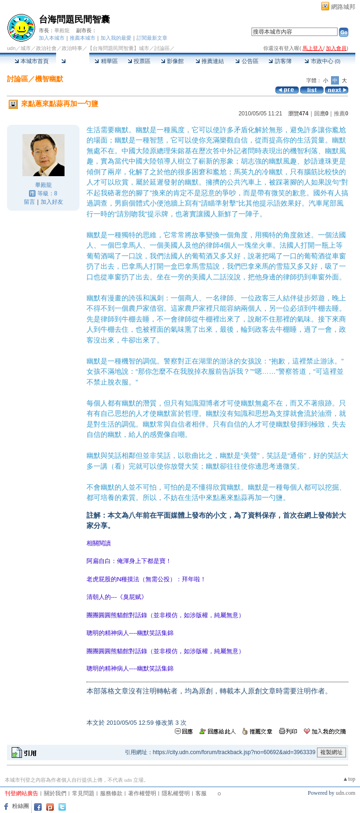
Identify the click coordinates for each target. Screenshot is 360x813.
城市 (26, 48)
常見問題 (83, 793)
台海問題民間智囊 (74, 19)
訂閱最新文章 (152, 38)
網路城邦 (343, 6)
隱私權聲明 (176, 793)
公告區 (246, 61)
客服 (201, 793)
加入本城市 (52, 38)
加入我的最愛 (116, 38)
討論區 (72, 61)
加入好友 (52, 202)
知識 (192, 403)
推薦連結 (209, 61)
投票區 (139, 61)
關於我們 (55, 793)
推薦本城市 (82, 38)
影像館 (172, 61)
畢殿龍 (62, 30)
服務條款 (111, 793)
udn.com (345, 793)
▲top (349, 779)
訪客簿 (279, 61)
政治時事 (72, 48)
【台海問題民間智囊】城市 (118, 48)
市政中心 (322, 61)
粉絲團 (20, 806)
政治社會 (46, 48)
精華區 (105, 61)
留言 (29, 202)
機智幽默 (49, 79)
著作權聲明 (142, 793)
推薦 (341, 113)
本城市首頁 (31, 61)
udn (11, 48)
